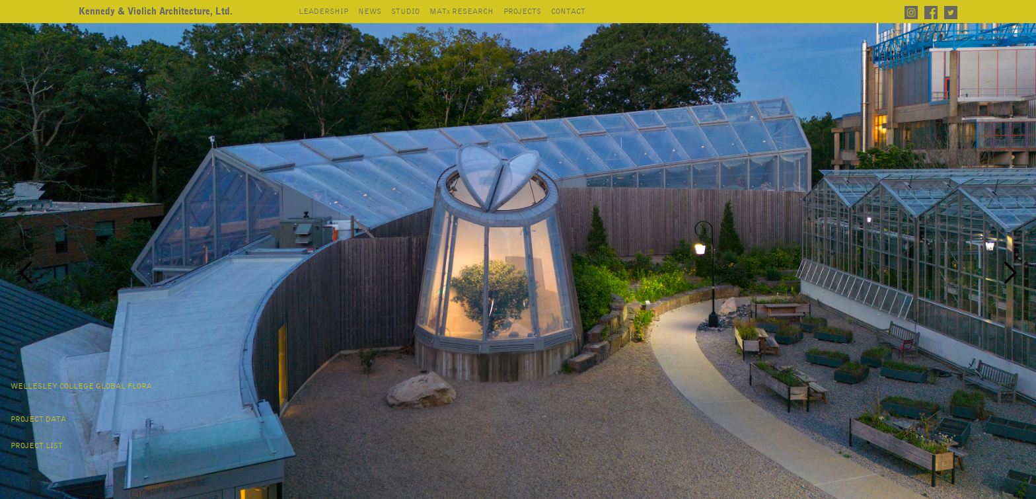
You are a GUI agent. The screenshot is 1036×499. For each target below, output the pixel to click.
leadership (323, 12)
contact (568, 12)
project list (37, 446)
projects (522, 12)
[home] (156, 12)
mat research (461, 12)
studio (405, 12)
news (369, 12)
